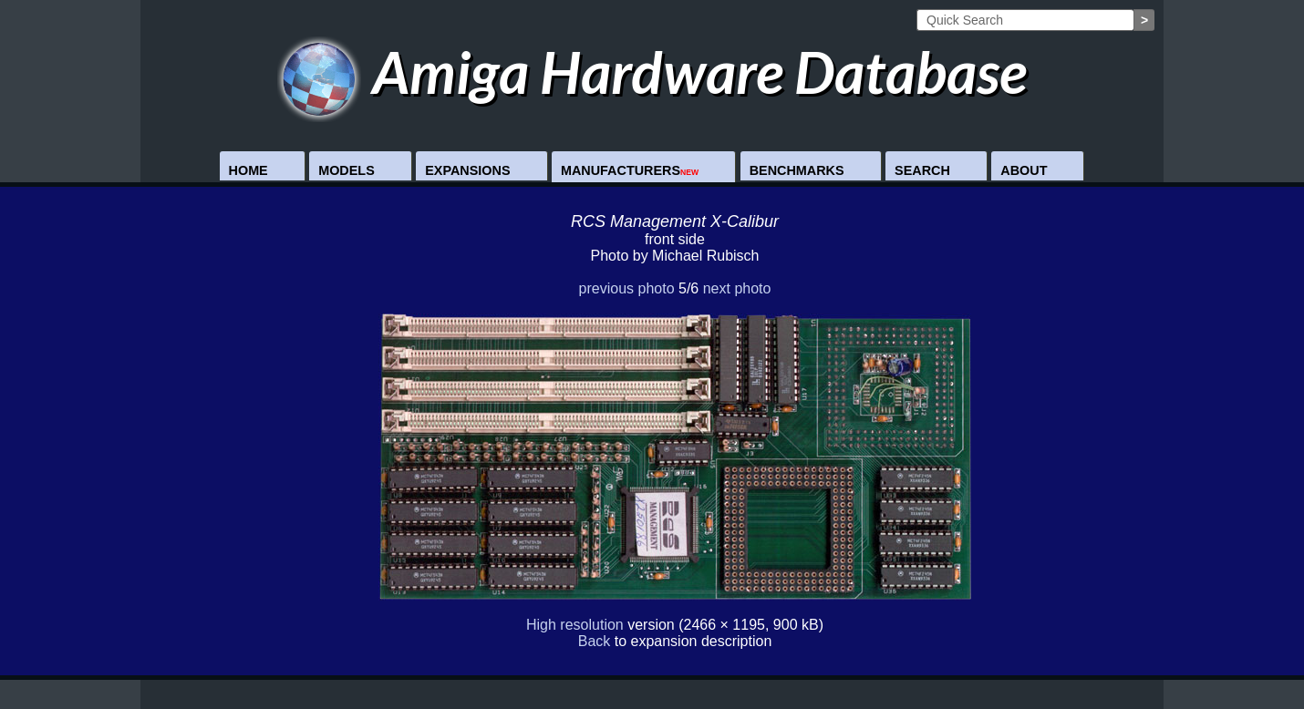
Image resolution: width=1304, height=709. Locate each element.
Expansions (467, 170)
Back (594, 641)
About (1023, 170)
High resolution (575, 624)
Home (248, 170)
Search (922, 170)
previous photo (627, 288)
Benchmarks (797, 170)
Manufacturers (630, 170)
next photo (737, 288)
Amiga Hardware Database (652, 71)
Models (346, 170)
